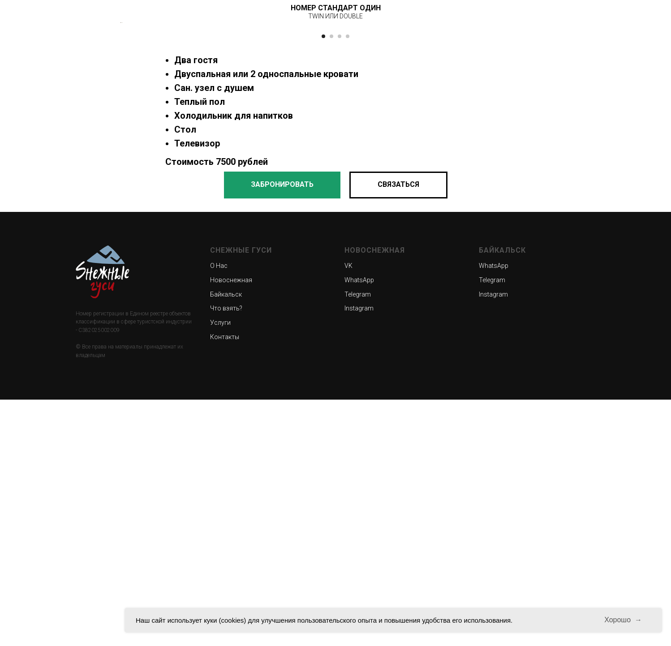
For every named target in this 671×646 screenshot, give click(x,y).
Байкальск (226, 540)
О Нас (219, 512)
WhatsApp (359, 526)
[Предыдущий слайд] (120, 146)
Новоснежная (231, 526)
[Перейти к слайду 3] (339, 282)
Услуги (220, 568)
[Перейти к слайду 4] (347, 282)
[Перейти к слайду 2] (331, 282)
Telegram (357, 540)
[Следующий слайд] (550, 146)
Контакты (224, 582)
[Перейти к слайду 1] (323, 282)
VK (348, 512)
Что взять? (226, 554)
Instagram (359, 554)
